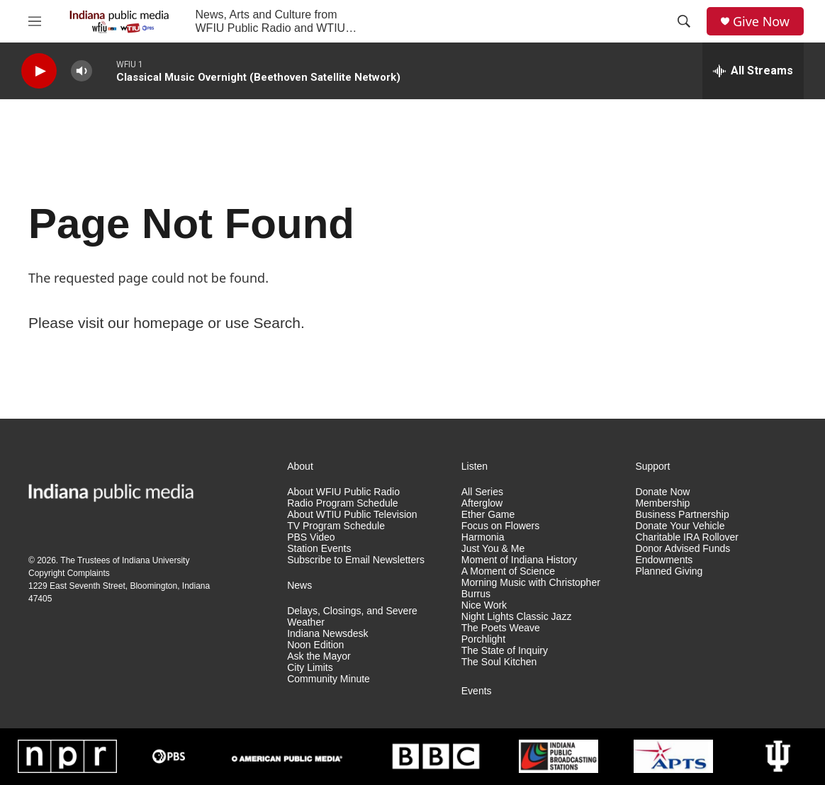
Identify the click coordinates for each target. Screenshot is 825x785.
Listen (474, 466)
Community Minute (328, 679)
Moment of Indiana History (519, 560)
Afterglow (482, 503)
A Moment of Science (508, 571)
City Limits (310, 667)
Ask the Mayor (318, 656)
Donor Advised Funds (682, 548)
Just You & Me (493, 548)
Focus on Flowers (500, 526)
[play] (39, 71)
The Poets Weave (500, 628)
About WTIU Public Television (352, 514)
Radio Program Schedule (342, 503)
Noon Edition (315, 645)
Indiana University (155, 560)
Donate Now (662, 492)
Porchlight (483, 639)
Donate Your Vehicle (679, 526)
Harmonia (483, 537)
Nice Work (484, 605)
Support (652, 466)
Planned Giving (668, 571)
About (300, 466)
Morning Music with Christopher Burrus (530, 588)
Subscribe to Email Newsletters (356, 560)
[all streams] (753, 71)
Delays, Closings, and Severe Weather (352, 617)
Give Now (761, 21)
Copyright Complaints (69, 573)
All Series (482, 492)
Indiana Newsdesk (327, 633)
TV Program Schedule (336, 526)
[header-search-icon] (683, 21)
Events (476, 691)
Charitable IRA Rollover (687, 537)
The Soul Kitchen (499, 662)
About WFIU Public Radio (343, 492)
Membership (662, 503)
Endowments (663, 560)
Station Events (319, 548)
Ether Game (488, 514)
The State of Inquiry (504, 650)
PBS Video (311, 537)
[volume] (81, 71)
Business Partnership (682, 514)
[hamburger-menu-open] (34, 21)
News (299, 585)
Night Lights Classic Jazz (516, 616)
